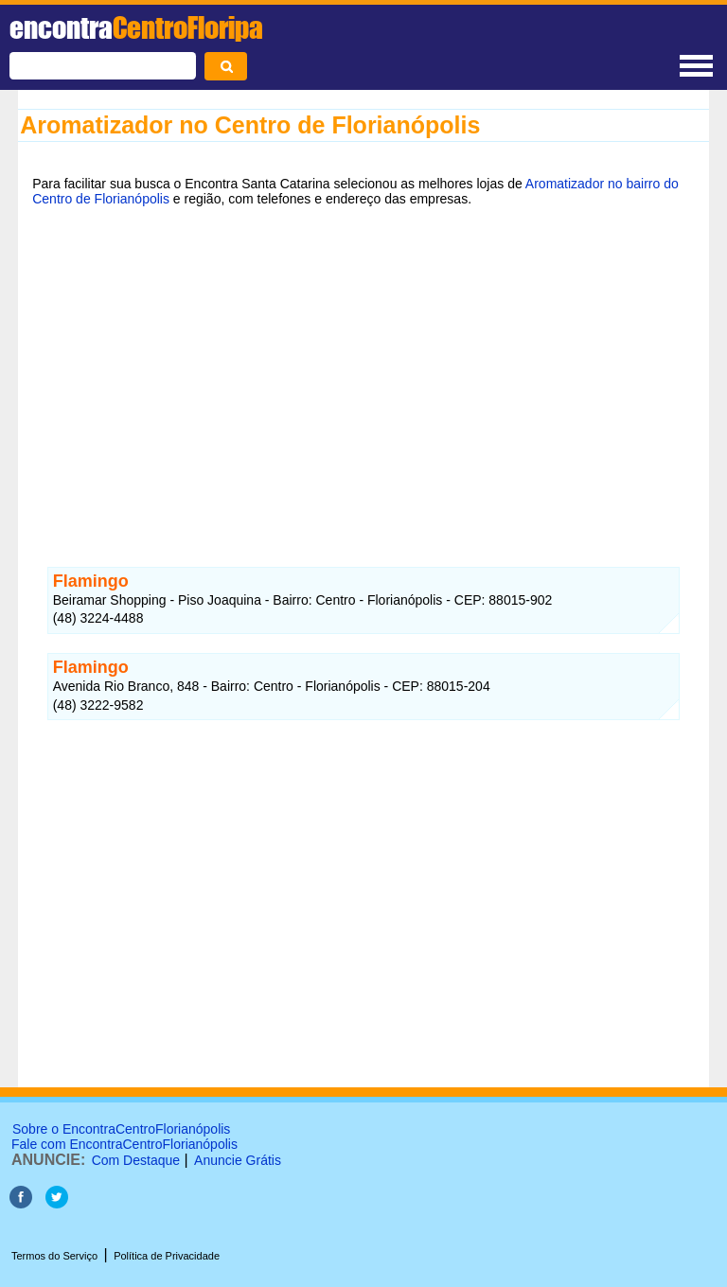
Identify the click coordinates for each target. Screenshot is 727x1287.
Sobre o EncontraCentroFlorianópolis (121, 1129)
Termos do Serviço (54, 1255)
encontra (136, 27)
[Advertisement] (363, 366)
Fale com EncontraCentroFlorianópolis (124, 1144)
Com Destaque (136, 1160)
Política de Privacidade (167, 1255)
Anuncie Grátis (237, 1160)
